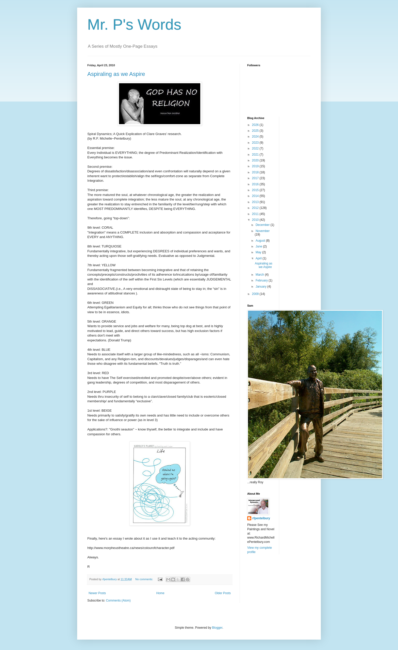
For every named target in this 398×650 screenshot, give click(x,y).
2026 (256, 125)
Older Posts (223, 593)
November (263, 231)
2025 (256, 130)
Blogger (217, 627)
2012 (256, 208)
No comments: (144, 579)
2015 (256, 190)
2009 (256, 294)
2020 (256, 160)
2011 (256, 214)
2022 (256, 148)
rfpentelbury (261, 518)
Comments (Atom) (118, 600)
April (259, 258)
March (260, 274)
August (261, 240)
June (259, 246)
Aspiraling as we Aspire (116, 74)
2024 (256, 136)
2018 (256, 172)
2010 (256, 220)
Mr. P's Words (134, 24)
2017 (256, 178)
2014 (256, 196)
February (262, 280)
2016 (256, 184)
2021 (256, 154)
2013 (256, 202)
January (261, 286)
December (263, 225)
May (259, 252)
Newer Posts (97, 593)
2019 (256, 166)
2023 (256, 142)
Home (160, 593)
